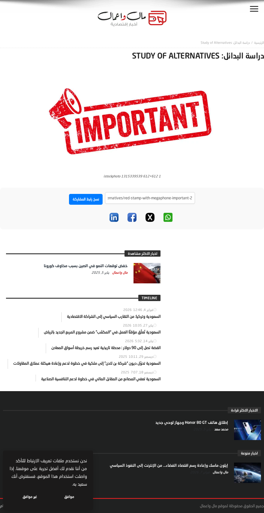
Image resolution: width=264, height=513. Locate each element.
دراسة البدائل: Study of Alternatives (225, 42)
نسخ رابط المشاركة (86, 199)
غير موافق (30, 496)
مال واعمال (119, 272)
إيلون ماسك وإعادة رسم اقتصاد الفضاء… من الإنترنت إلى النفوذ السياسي (169, 465)
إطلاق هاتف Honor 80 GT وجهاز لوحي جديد (191, 422)
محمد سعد (220, 429)
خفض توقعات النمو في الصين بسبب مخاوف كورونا (86, 265)
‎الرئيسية (259, 42)
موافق (69, 496)
